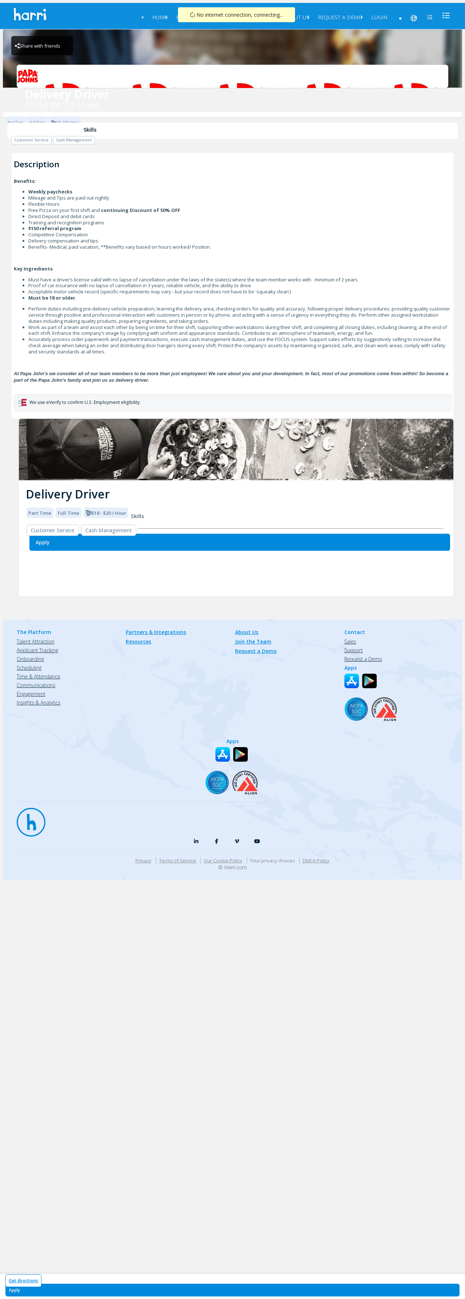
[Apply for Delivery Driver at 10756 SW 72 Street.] (232, 1290)
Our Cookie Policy (223, 860)
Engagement (31, 693)
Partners (261, 17)
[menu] (444, 15)
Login (379, 17)
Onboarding (30, 658)
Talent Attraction (35, 641)
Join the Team (253, 641)
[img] (236, 449)
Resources (225, 17)
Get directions (23, 1281)
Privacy (143, 860)
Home (159, 17)
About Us (296, 17)
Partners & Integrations (156, 632)
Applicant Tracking (37, 650)
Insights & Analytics (38, 702)
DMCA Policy (316, 860)
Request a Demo (340, 17)
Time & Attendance (38, 676)
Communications (36, 685)
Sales (350, 641)
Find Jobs (189, 17)
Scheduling (29, 667)
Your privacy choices (272, 860)
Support (353, 650)
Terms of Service (177, 860)
